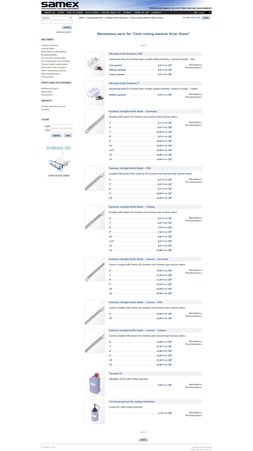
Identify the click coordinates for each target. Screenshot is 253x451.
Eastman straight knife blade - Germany (133, 111)
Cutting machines (49, 45)
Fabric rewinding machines (53, 70)
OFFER (61, 12)
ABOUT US (50, 12)
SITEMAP (127, 12)
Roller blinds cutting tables (53, 51)
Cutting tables (47, 48)
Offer (81, 17)
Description (195, 64)
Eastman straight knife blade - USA (130, 168)
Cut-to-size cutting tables (53, 58)
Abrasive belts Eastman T (124, 83)
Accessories (47, 95)
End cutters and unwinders (53, 67)
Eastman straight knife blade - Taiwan (132, 207)
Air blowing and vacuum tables (55, 61)
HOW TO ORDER (75, 12)
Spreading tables (49, 55)
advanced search (64, 32)
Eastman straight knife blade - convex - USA (135, 302)
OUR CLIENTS (92, 12)
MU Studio (207, 447)
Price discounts (194, 67)
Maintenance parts (50, 88)
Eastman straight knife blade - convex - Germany (138, 259)
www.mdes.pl (206, 449)
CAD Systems (47, 77)
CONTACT (156, 12)
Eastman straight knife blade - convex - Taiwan (137, 330)
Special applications (50, 73)
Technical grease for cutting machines (132, 401)
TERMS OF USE (141, 12)
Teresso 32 (115, 373)
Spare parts (46, 91)
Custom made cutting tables (54, 64)
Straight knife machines (117, 17)
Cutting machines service (53, 106)
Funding (45, 109)
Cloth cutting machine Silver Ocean (146, 17)
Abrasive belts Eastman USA (125, 54)
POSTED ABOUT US (111, 12)
